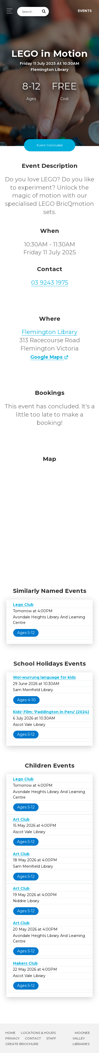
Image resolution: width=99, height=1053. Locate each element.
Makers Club (25, 963)
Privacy (12, 1038)
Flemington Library (49, 332)
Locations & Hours (38, 1033)
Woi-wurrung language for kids (44, 677)
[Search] (28, 11)
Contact (33, 1038)
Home (10, 1033)
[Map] (49, 520)
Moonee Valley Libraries (81, 1038)
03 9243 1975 (49, 282)
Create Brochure (22, 1044)
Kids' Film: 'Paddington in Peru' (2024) (51, 711)
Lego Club (23, 604)
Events (85, 11)
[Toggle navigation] (8, 11)
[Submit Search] (44, 11)
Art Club (21, 819)
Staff (51, 1038)
